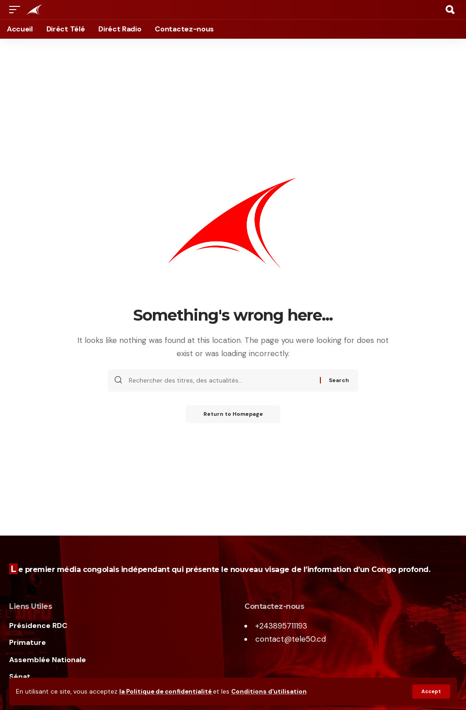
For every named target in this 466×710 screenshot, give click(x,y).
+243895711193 (281, 626)
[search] (450, 9)
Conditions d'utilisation (270, 691)
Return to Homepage (233, 414)
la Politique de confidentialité (166, 691)
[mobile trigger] (17, 9)
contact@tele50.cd (290, 639)
